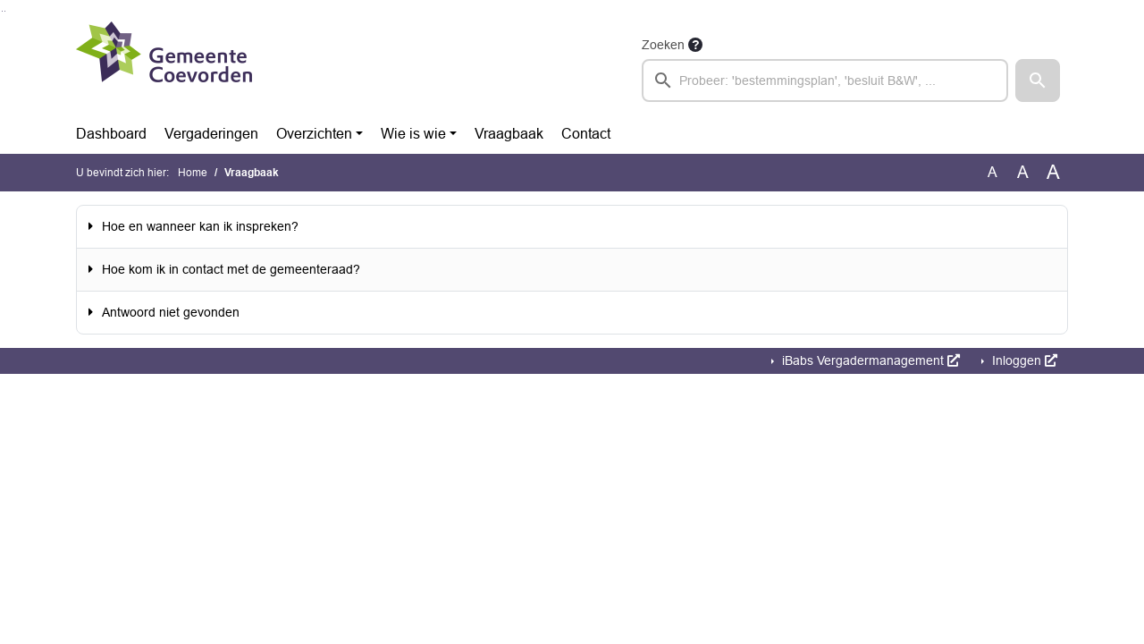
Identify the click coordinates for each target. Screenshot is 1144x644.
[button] (1037, 80)
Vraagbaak (509, 133)
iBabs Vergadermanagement (869, 360)
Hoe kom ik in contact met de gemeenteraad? (231, 269)
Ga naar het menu (4, 11)
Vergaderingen (211, 133)
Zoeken (663, 45)
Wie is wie (413, 133)
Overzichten (314, 133)
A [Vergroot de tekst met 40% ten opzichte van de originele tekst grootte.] (1053, 172)
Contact (585, 133)
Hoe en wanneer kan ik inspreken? (200, 226)
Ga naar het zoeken (2, 11)
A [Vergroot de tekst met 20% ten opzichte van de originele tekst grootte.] (1023, 172)
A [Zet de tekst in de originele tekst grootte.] (992, 172)
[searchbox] (825, 80)
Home (192, 172)
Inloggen (1022, 360)
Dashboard (111, 133)
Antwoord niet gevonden (171, 312)
